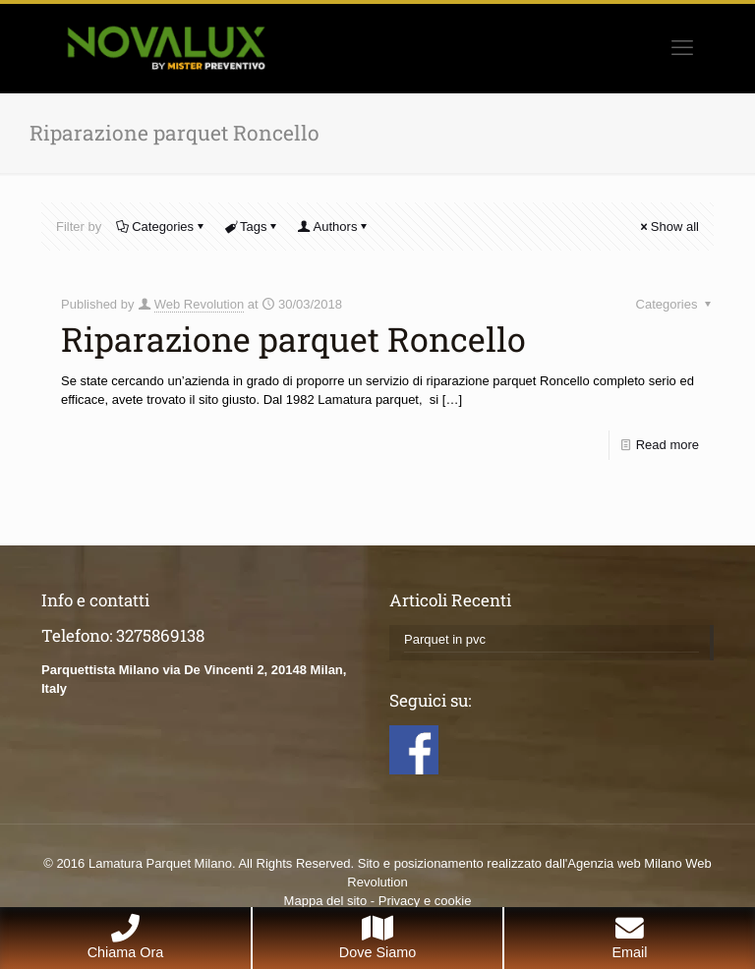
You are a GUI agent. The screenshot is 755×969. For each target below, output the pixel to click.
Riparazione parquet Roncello (293, 338)
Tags (251, 226)
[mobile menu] (682, 48)
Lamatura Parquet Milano (160, 863)
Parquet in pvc (445, 639)
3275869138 (160, 635)
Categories (161, 226)
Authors (334, 226)
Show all (668, 226)
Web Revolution (199, 304)
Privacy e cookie (425, 900)
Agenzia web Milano (624, 863)
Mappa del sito (326, 900)
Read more (667, 444)
